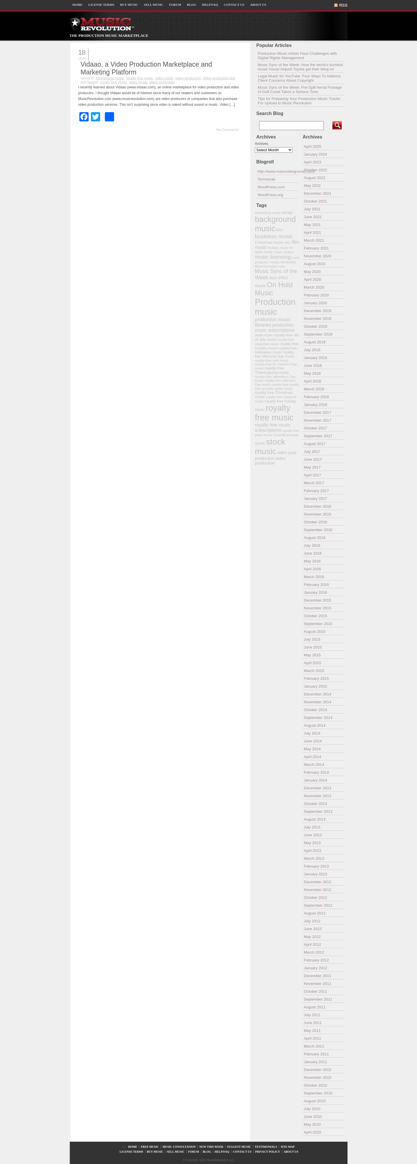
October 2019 (315, 326)
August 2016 (314, 537)
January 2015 (315, 686)
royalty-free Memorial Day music (275, 354)
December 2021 (317, 193)
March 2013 (314, 858)
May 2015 (312, 655)
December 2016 (317, 506)
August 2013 (314, 819)
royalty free (279, 384)
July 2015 (312, 639)
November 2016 (317, 514)
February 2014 (316, 772)
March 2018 (314, 389)
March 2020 (314, 287)
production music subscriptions (275, 328)
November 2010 (317, 1077)
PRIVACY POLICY (267, 1151)
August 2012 (314, 913)
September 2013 (318, 811)
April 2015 (312, 663)
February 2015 (316, 678)
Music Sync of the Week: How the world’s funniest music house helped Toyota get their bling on (300, 67)
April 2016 (312, 569)
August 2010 (314, 1101)
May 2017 (312, 467)
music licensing (273, 257)
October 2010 (315, 1085)
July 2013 (312, 827)
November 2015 (317, 608)
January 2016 (315, 592)
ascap (287, 212)
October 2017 (315, 428)
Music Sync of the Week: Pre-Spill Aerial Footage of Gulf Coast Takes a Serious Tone (300, 89)
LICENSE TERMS (101, 4)
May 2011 (312, 1030)
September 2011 (318, 999)
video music (164, 78)
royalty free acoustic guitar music (277, 386)
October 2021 (315, 201)
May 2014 (312, 749)
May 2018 (312, 373)
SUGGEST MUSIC (239, 1146)
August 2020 (314, 264)
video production (188, 78)
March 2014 (314, 764)
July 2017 (312, 451)
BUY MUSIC (129, 4)
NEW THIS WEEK (211, 1146)
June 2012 (313, 929)
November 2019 (317, 318)
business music (274, 236)
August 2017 (314, 444)
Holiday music (278, 247)
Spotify (260, 443)
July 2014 (312, 733)
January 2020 (315, 303)
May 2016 (312, 561)
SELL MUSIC (153, 4)
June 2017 (313, 459)
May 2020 (312, 271)
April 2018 (312, 381)
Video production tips (219, 78)
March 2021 (314, 240)
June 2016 (313, 553)
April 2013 (312, 850)
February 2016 (316, 584)
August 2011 (314, 1007)
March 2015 (314, 670)
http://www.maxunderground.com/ (277, 171)
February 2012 (316, 960)
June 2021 (313, 217)
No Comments (227, 130)
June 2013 (313, 835)
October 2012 (315, 897)
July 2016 (312, 545)
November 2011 (317, 983)
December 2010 (317, 1070)
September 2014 (318, 717)
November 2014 (317, 702)
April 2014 (312, 757)
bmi (279, 229)
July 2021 (312, 209)
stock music (270, 446)
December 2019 (317, 311)
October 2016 (315, 522)
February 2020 (316, 295)
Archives (261, 144)
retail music (264, 335)
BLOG (191, 4)
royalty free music (139, 78)
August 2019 (314, 342)
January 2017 (315, 498)
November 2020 (317, 256)
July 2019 (312, 350)
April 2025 (312, 146)
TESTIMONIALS (266, 1146)
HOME (77, 4)
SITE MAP (288, 1146)
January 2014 (315, 780)
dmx (288, 242)
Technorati (266, 179)
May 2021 (312, 225)
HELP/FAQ (210, 4)
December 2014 (317, 694)
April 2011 (312, 1038)
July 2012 (312, 921)
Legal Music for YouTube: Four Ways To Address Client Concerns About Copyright (299, 78)
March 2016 (314, 577)
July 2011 (312, 1015)
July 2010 (312, 1109)
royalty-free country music (277, 346)
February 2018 (316, 397)
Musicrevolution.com (270, 266)
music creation (284, 252)
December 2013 (317, 788)
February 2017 (316, 491)
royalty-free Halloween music (276, 350)
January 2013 (315, 874)
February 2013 (316, 866)
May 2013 (312, 843)
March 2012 (314, 952)
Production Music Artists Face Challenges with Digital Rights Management (297, 55)
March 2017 (314, 483)
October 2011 (315, 991)
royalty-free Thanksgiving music (272, 370)
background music (110, 78)
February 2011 (316, 1054)
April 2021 (312, 232)
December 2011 (317, 976)
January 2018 (315, 404)
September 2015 (318, 624)
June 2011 (313, 1023)
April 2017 (312, 475)
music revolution (283, 262)
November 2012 (317, 890)
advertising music (268, 212)
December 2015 (317, 600)
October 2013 (315, 803)
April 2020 (312, 279)
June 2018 (313, 365)
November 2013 (317, 796)
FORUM (175, 4)
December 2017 (317, 412)
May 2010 (312, 1124)
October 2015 (315, 616)
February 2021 (316, 248)
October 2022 (315, 170)
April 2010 (312, 1132)
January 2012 (315, 968)
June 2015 (313, 647)
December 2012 (317, 882)
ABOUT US (258, 4)
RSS (343, 5)
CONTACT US (234, 4)
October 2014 (315, 710)
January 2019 (315, 358)
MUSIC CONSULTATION (179, 1146)
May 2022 (312, 185)
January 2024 (315, 154)
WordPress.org (270, 195)
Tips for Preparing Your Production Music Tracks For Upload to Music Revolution (299, 100)
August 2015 (314, 631)
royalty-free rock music (272, 360)
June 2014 (313, 741)
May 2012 (312, 937)
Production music (275, 306)
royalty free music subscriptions (273, 427)
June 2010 (313, 1116)
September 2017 (318, 436)
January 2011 (315, 1062)
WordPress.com (271, 187)
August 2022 (314, 178)
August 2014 (314, 725)
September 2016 (318, 530)
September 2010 (318, 1093)
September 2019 (318, 334)
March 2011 (314, 1046)
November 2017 (317, 420)
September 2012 (318, 905)
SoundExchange (286, 435)
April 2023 (312, 162)
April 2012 (312, 944)
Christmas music (269, 242)
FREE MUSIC (150, 1146)
